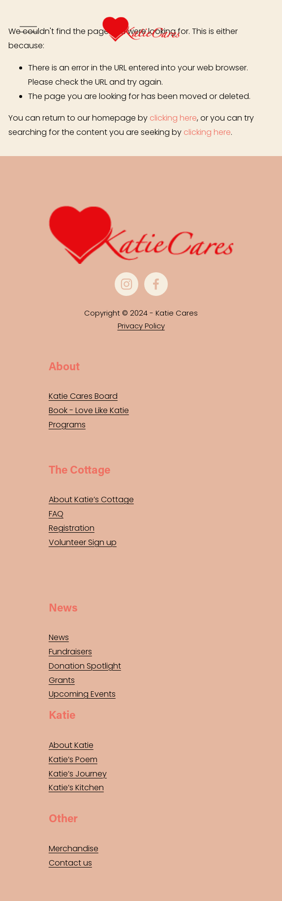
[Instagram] (126, 284)
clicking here (173, 118)
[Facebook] (156, 284)
